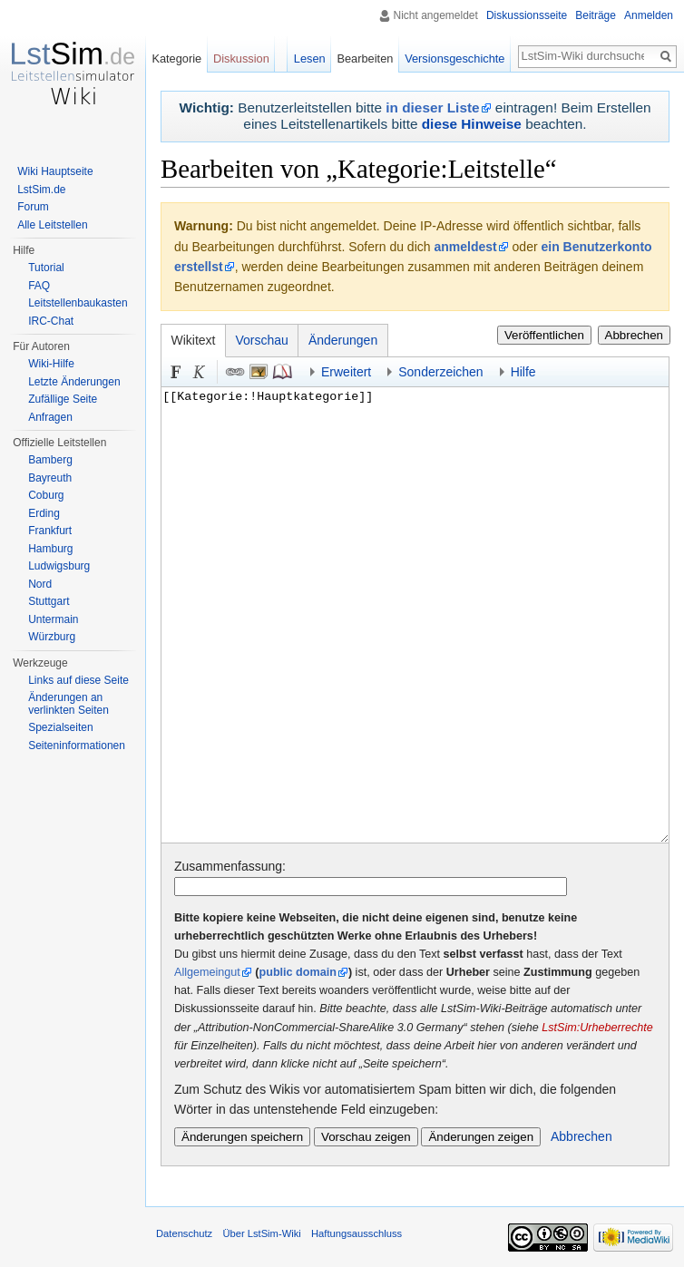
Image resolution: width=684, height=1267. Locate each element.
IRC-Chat (50, 321)
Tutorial (46, 267)
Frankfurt (50, 530)
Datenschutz (184, 1233)
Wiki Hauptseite (55, 171)
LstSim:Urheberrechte (597, 1027)
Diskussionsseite (526, 15)
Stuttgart (48, 601)
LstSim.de (41, 189)
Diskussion (241, 58)
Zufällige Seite (62, 399)
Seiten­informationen (76, 745)
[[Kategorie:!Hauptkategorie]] (415, 615)
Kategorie (176, 58)
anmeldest (465, 246)
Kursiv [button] (199, 372)
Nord (40, 584)
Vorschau (262, 340)
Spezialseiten (60, 727)
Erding (44, 513)
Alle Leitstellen (52, 225)
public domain (298, 972)
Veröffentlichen (544, 335)
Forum (33, 206)
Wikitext (193, 340)
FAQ (39, 285)
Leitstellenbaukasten (77, 303)
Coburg (46, 495)
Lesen (310, 58)
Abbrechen (634, 335)
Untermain (53, 619)
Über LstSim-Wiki (261, 1233)
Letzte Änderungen (74, 381)
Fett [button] (176, 372)
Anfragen (50, 417)
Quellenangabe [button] (282, 372)
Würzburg (51, 636)
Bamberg (50, 459)
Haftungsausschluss (356, 1233)
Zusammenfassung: (230, 866)
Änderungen (342, 340)
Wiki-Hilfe (51, 363)
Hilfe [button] (523, 372)
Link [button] (235, 372)
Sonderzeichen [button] (440, 372)
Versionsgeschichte (454, 58)
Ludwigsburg (59, 566)
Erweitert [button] (346, 372)
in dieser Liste (432, 107)
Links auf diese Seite (78, 680)
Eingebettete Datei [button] (258, 372)
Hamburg (50, 548)
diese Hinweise (472, 124)
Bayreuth (50, 478)
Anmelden (648, 15)
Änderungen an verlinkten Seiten (68, 703)
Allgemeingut (207, 972)
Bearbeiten (365, 58)
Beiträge (595, 15)
